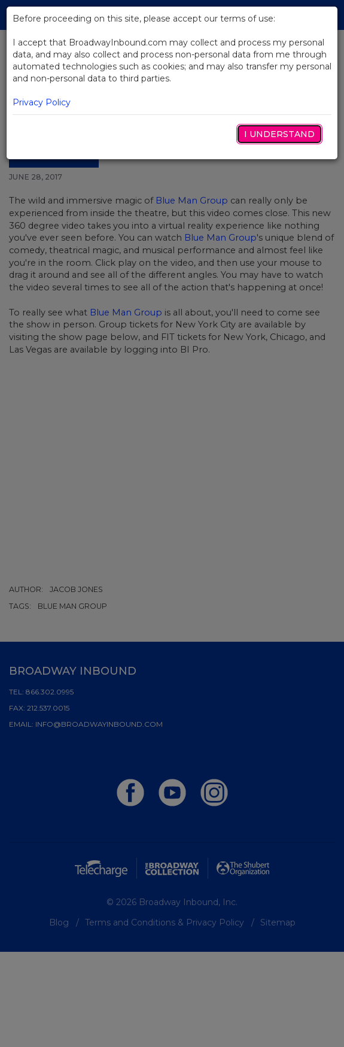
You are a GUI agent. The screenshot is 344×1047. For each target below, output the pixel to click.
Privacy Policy (42, 102)
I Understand (279, 134)
